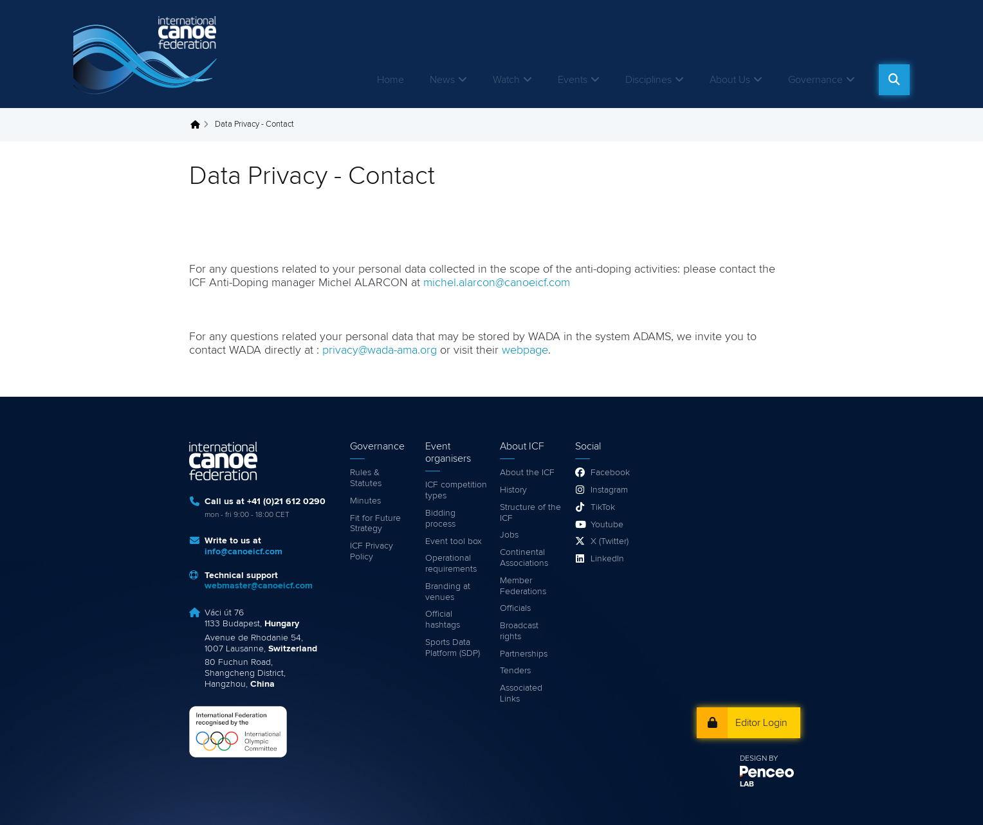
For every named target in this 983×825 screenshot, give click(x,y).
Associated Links (521, 693)
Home (390, 80)
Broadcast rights (519, 631)
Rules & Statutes (365, 478)
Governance (815, 80)
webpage (525, 350)
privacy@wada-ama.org (381, 350)
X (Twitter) (610, 541)
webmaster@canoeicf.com (259, 585)
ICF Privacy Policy (371, 551)
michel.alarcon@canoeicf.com (496, 283)
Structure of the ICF (530, 513)
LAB (747, 784)
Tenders (515, 670)
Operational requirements (451, 564)
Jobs (509, 534)
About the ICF (527, 472)
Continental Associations (524, 558)
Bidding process (440, 519)
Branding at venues (447, 592)
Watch (506, 80)
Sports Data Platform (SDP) (452, 648)
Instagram (609, 489)
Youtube (607, 524)
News (442, 80)
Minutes (365, 500)
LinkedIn (607, 558)
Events (572, 80)
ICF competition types (456, 490)
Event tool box (453, 541)
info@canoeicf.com (243, 551)
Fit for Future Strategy (375, 524)
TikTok (603, 507)
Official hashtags (442, 620)
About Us (730, 80)
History (513, 489)
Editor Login (761, 723)
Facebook (610, 472)
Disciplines (648, 80)
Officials (515, 608)
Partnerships (523, 653)
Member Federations (523, 586)
